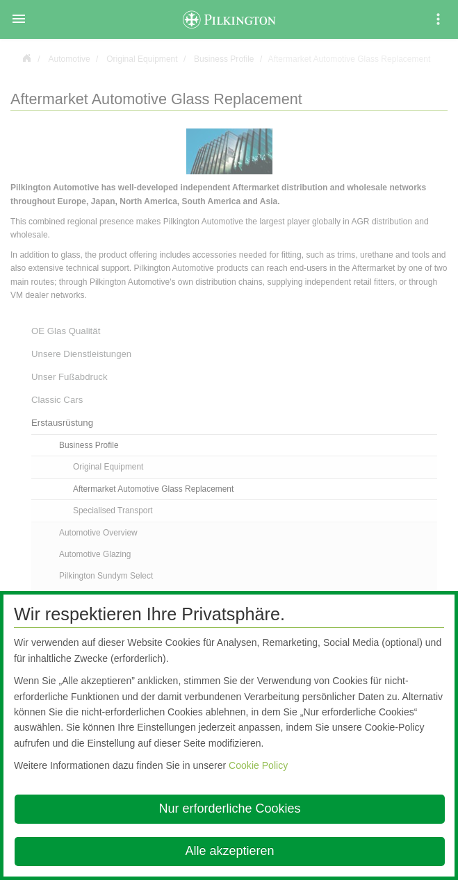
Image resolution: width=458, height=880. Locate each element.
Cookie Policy (258, 765)
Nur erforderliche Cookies (229, 808)
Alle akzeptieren (229, 851)
